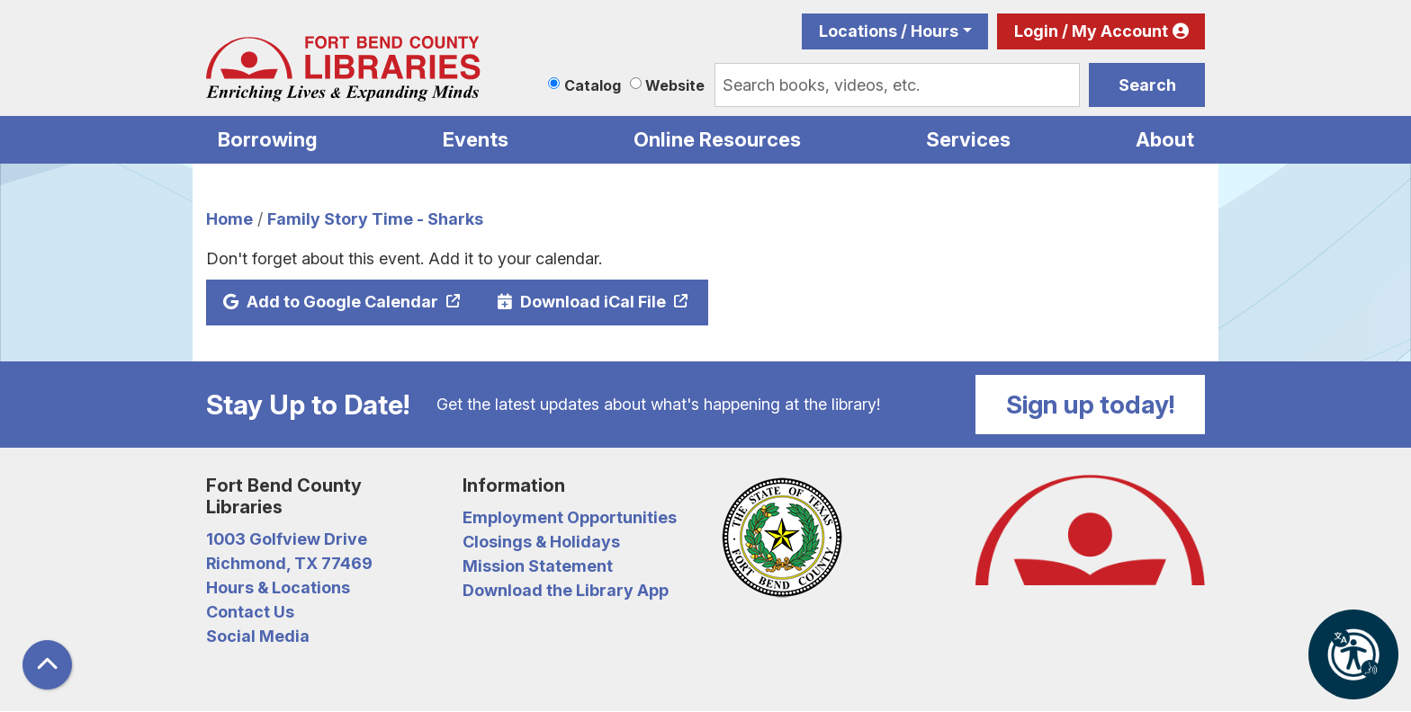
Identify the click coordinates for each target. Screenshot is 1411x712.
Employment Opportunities (570, 517)
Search (1147, 85)
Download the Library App (566, 590)
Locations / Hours (888, 31)
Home (229, 218)
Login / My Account (1091, 31)
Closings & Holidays (541, 541)
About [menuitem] (1165, 139)
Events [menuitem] (475, 139)
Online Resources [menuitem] (717, 139)
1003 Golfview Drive (286, 539)
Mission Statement (538, 565)
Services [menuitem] (968, 139)
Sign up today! (1090, 404)
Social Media (258, 636)
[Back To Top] (47, 665)
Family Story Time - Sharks (375, 218)
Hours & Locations (278, 587)
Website (675, 85)
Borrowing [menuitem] (268, 139)
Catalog (592, 85)
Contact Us (250, 611)
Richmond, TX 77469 (289, 563)
